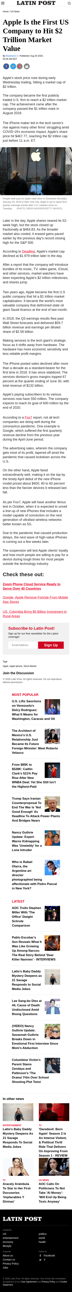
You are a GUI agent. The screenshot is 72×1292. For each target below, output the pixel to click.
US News (15, 11)
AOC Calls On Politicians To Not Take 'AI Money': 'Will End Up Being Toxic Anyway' (52, 1192)
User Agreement (29, 1281)
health (42, 1242)
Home (6, 11)
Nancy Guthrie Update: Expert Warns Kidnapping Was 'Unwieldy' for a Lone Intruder (27, 841)
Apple (5, 666)
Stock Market (29, 666)
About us (8, 1255)
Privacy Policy (11, 1263)
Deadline (28, 251)
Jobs (5, 1267)
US (4, 1233)
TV (40, 1125)
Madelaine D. (12, 56)
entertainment (11, 1237)
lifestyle (7, 1246)
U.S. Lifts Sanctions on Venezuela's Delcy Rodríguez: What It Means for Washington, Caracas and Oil (33, 710)
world (42, 1237)
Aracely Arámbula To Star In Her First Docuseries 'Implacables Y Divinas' (17, 1192)
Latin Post (36, 3)
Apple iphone (16, 666)
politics (43, 1233)
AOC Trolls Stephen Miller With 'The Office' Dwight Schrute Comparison (26, 916)
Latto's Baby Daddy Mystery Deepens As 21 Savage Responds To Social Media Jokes (18, 1138)
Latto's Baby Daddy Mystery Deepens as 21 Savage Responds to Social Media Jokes (27, 980)
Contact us (9, 1259)
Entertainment (12, 1125)
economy (8, 1242)
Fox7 (28, 417)
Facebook (49, 1255)
